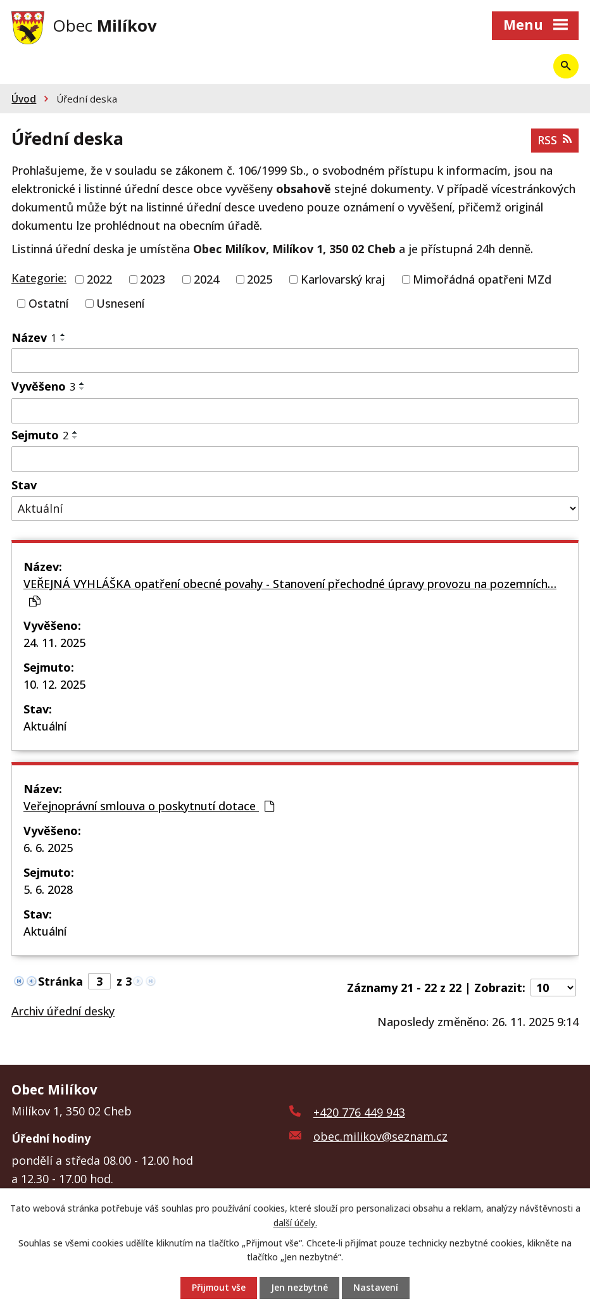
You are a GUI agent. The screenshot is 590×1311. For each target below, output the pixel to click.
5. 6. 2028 (48, 890)
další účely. (295, 1222)
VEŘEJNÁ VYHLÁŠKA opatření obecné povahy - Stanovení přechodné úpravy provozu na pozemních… (289, 592)
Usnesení (120, 303)
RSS (554, 141)
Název (33, 338)
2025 (259, 280)
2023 (152, 280)
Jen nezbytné (300, 1288)
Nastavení (377, 1288)
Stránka (60, 981)
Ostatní (48, 303)
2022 (99, 280)
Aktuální (44, 726)
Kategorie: (38, 279)
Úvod (23, 100)
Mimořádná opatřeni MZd (482, 280)
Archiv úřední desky (63, 1011)
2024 (206, 280)
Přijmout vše (218, 1288)
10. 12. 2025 (54, 685)
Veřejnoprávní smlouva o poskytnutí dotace (148, 806)
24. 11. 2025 (54, 643)
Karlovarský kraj (343, 280)
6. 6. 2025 (48, 848)
